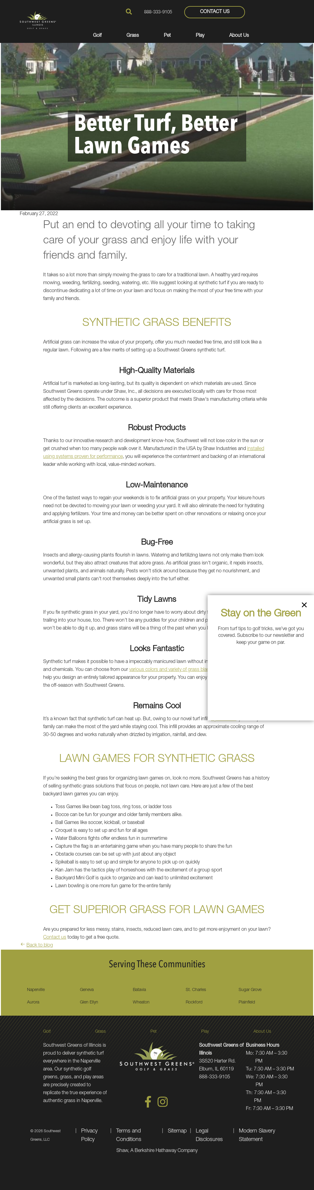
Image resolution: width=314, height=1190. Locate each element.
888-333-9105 (158, 12)
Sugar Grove (250, 990)
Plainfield (247, 1002)
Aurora (33, 1002)
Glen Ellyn (89, 1002)
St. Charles (196, 990)
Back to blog (36, 946)
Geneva (87, 990)
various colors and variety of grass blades (171, 670)
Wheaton (141, 1002)
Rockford (194, 1002)
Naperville (36, 990)
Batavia (139, 990)
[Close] (304, 606)
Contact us (54, 937)
